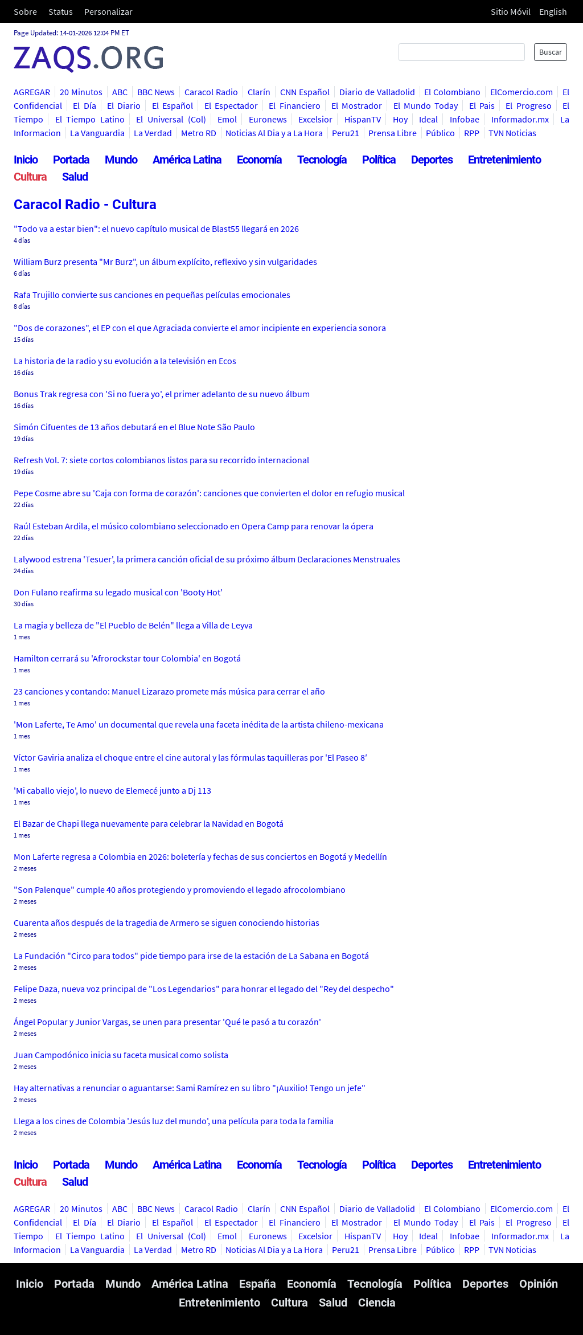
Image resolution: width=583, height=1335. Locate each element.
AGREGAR (32, 91)
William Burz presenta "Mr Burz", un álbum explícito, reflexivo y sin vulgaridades (165, 261)
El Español (172, 105)
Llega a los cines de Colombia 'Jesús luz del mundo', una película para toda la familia (174, 1120)
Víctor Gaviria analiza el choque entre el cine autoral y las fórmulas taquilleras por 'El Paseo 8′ (190, 757)
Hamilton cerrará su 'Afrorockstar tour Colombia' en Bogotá (127, 658)
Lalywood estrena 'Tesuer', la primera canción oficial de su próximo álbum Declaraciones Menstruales (207, 559)
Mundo (121, 159)
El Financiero (294, 105)
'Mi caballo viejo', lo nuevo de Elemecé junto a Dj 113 (112, 790)
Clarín (259, 91)
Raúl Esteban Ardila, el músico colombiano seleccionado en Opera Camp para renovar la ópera (193, 526)
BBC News (156, 91)
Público (440, 132)
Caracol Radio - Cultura (85, 205)
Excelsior (315, 119)
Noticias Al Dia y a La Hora (274, 132)
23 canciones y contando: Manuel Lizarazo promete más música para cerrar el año (169, 691)
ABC (120, 91)
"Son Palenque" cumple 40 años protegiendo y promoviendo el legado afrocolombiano (180, 889)
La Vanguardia (97, 132)
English (553, 11)
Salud (75, 176)
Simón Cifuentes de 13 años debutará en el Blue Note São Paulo (134, 426)
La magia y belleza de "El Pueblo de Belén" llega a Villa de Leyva (133, 625)
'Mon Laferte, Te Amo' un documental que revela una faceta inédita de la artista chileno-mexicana (199, 724)
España (257, 1284)
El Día (84, 105)
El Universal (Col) (171, 119)
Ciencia (377, 1302)
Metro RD (198, 132)
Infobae (464, 119)
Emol (227, 119)
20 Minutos (81, 91)
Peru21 (345, 132)
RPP (471, 132)
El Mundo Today (425, 105)
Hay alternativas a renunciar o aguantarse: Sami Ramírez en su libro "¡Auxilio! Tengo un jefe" (190, 1087)
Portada (71, 159)
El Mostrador (356, 105)
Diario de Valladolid (377, 91)
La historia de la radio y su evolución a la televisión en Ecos (125, 360)
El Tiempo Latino (90, 119)
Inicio (26, 159)
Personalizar (108, 11)
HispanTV (362, 119)
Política (379, 159)
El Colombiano (452, 91)
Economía (259, 159)
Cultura (30, 176)
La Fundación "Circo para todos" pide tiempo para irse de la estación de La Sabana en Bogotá (191, 955)
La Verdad (153, 132)
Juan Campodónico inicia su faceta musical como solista (121, 1054)
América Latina (187, 159)
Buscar (550, 52)
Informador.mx (520, 119)
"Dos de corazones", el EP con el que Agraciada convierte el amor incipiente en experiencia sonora (200, 327)
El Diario (124, 105)
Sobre (25, 11)
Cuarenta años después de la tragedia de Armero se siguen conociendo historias (166, 922)
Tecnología (322, 159)
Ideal (428, 119)
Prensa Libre (392, 132)
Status (60, 11)
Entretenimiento (504, 159)
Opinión (538, 1284)
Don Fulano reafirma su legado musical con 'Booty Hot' (118, 592)
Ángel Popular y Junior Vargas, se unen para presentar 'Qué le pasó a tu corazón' (167, 1021)
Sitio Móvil (511, 11)
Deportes (432, 159)
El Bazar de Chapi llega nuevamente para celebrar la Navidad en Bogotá (149, 823)
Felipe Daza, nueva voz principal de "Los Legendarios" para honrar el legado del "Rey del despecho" (204, 988)
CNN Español (305, 91)
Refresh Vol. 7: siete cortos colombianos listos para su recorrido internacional (161, 460)
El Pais (482, 105)
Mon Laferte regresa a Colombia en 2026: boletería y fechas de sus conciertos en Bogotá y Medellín (200, 856)
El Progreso (528, 105)
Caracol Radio (211, 91)
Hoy (400, 119)
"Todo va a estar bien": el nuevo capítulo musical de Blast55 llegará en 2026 (156, 228)
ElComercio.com (521, 91)
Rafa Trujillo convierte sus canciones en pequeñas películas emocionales (152, 294)
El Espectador (231, 105)
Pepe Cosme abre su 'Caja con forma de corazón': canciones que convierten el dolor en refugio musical (209, 493)
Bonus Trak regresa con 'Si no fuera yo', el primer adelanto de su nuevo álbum (162, 393)
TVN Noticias (512, 132)
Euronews (268, 119)
